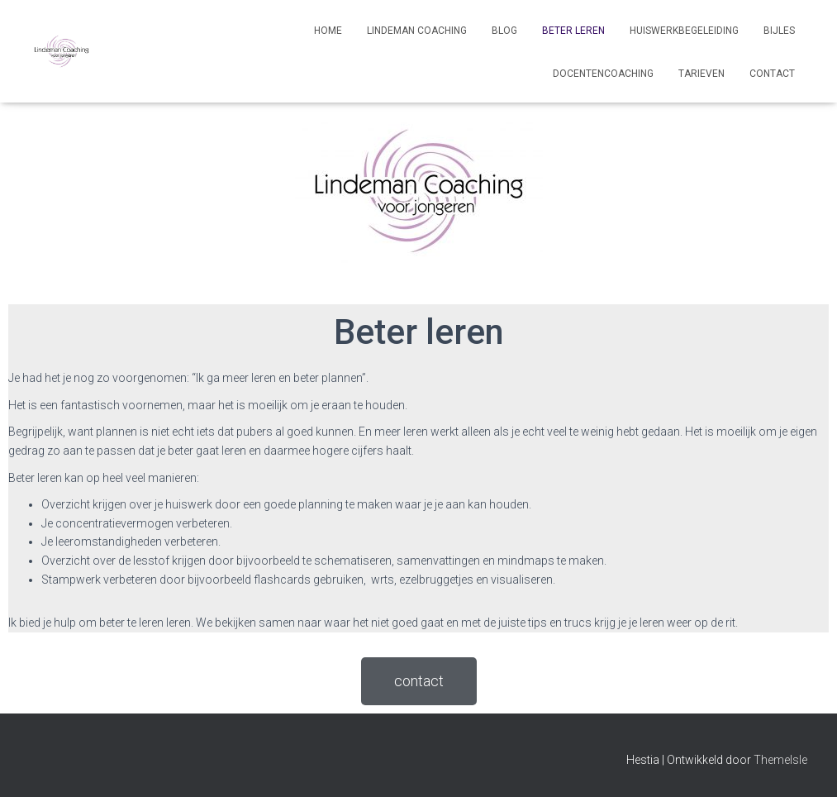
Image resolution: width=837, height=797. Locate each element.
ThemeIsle (780, 759)
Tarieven (701, 73)
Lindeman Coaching (417, 30)
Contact (772, 73)
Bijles (779, 30)
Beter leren (573, 30)
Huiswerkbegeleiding (684, 30)
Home (328, 30)
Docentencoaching (603, 73)
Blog (504, 30)
